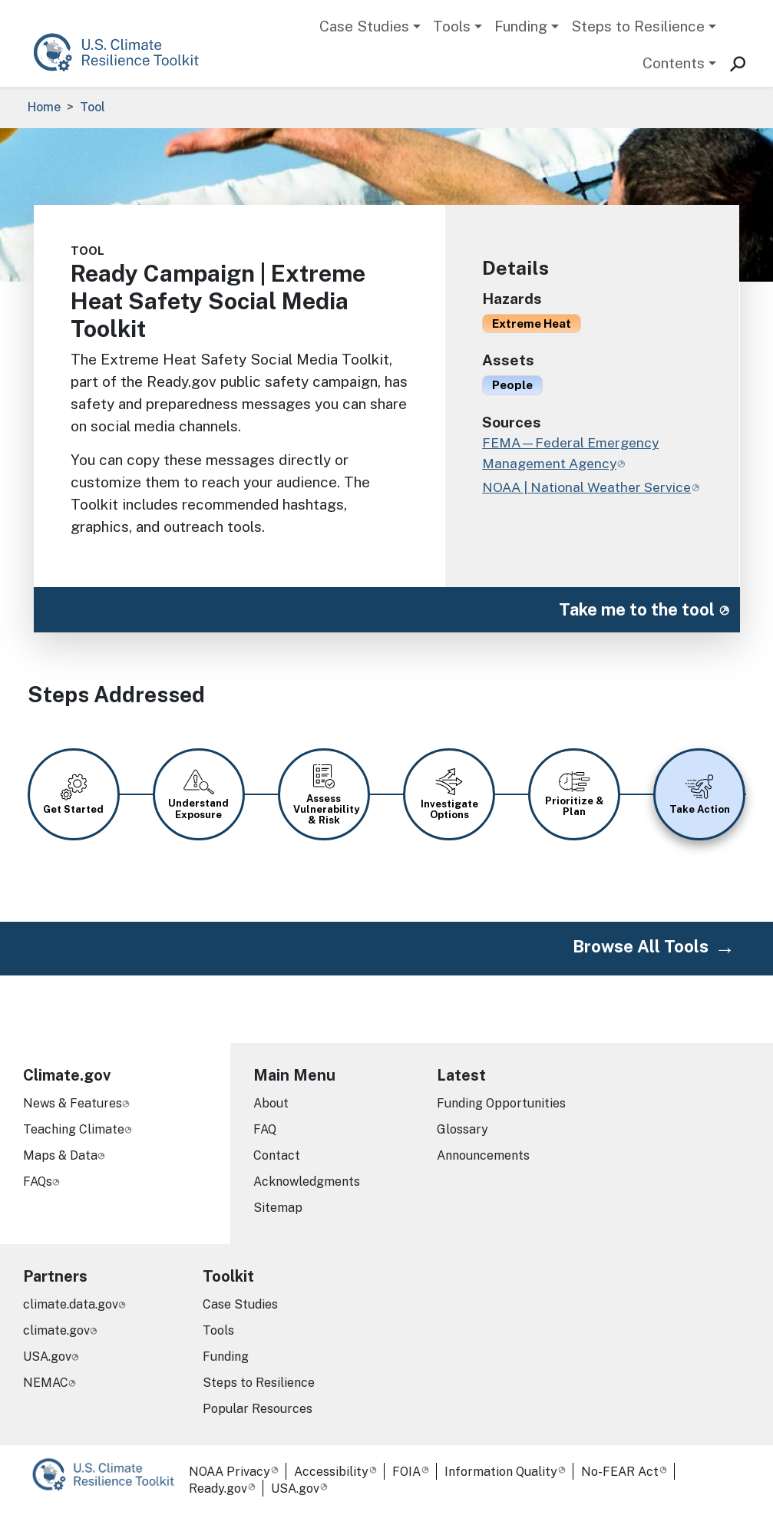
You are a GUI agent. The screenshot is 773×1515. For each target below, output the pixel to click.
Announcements (483, 1155)
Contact (276, 1155)
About (271, 1103)
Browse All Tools (641, 946)
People (512, 384)
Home (44, 107)
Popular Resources (257, 1408)
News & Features (72, 1103)
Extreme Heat (531, 323)
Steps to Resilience (638, 26)
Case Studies (364, 26)
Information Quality (500, 1471)
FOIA (406, 1471)
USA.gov (47, 1356)
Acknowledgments (306, 1181)
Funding (520, 26)
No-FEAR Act (620, 1471)
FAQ (264, 1129)
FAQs (37, 1181)
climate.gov (56, 1330)
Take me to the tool (637, 609)
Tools (452, 26)
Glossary (462, 1129)
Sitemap (277, 1207)
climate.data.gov (70, 1304)
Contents (674, 62)
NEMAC (45, 1382)
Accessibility (331, 1471)
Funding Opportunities (501, 1103)
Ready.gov (218, 1488)
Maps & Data (60, 1155)
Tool (92, 107)
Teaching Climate (73, 1129)
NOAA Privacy (229, 1471)
